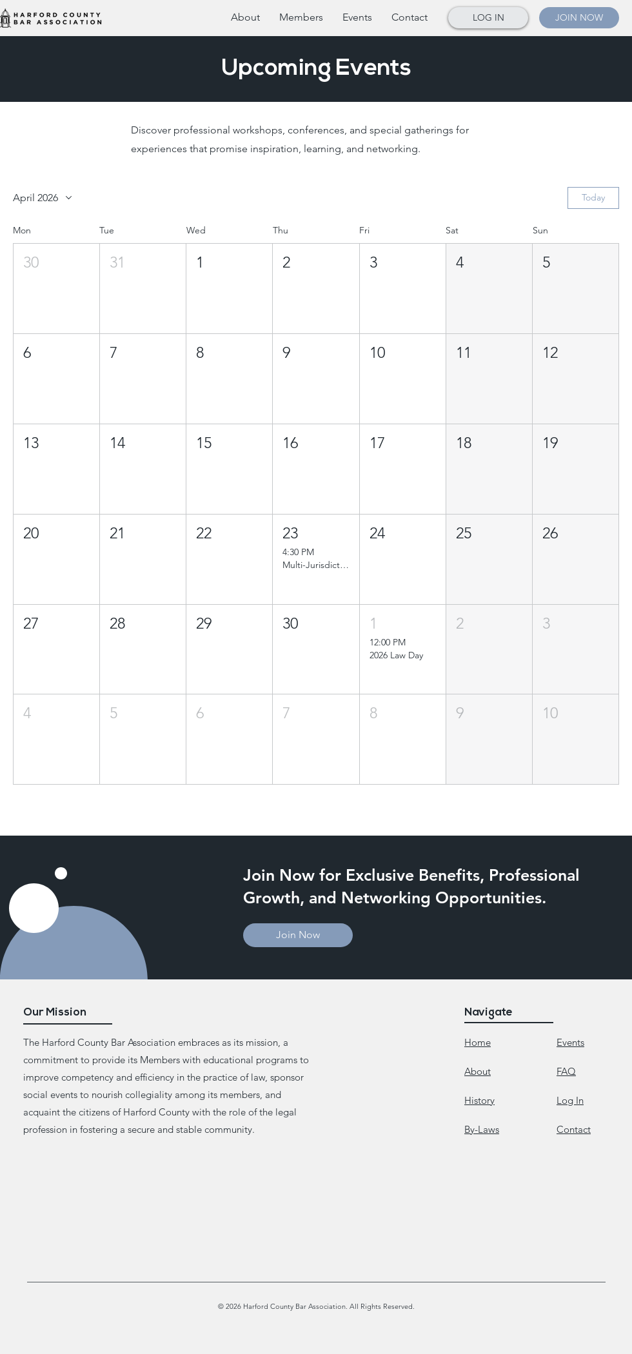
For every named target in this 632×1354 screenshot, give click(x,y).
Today (593, 197)
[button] (301, 17)
